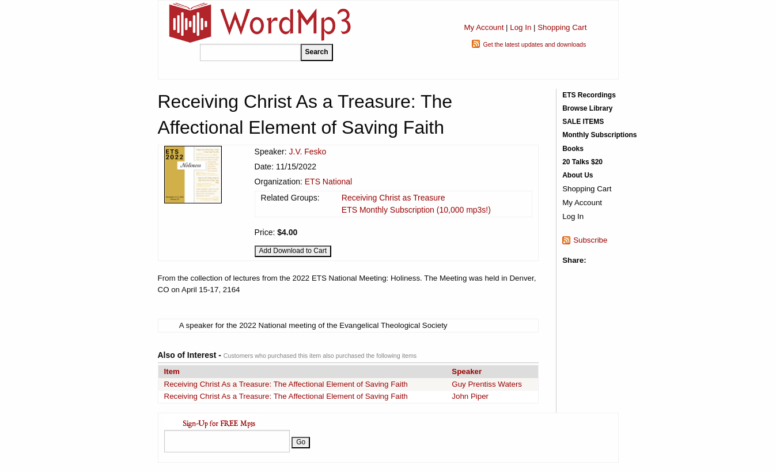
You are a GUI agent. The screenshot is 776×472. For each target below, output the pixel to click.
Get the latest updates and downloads (534, 44)
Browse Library (587, 108)
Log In (520, 27)
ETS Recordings (589, 95)
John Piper (470, 396)
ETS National (328, 181)
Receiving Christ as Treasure (393, 197)
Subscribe (590, 240)
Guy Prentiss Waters (487, 384)
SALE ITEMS (583, 122)
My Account (484, 27)
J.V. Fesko (308, 151)
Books (573, 149)
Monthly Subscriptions (599, 135)
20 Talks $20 (582, 162)
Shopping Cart (561, 27)
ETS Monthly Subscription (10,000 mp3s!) (416, 209)
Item (172, 371)
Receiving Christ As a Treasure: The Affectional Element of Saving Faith (286, 384)
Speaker (467, 371)
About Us (577, 175)
